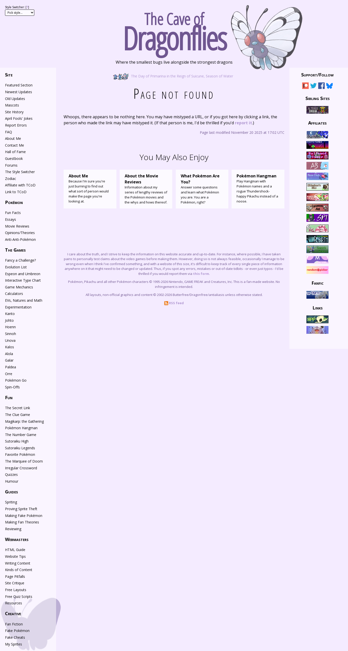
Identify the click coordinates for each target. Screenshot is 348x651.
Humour (11, 481)
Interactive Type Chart (23, 280)
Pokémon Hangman (21, 427)
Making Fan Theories (22, 522)
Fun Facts (13, 212)
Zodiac (10, 178)
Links (317, 308)
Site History (14, 112)
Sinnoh (10, 333)
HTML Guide (15, 549)
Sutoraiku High (17, 441)
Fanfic (317, 283)
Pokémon (14, 202)
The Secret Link (17, 407)
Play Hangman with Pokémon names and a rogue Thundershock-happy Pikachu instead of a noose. (258, 188)
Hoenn (10, 326)
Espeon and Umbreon (22, 273)
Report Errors (16, 125)
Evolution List (16, 267)
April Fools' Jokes (19, 118)
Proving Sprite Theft (21, 508)
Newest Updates (18, 91)
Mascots (12, 105)
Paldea (10, 367)
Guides (11, 492)
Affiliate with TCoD (20, 185)
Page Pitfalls (15, 576)
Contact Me (14, 145)
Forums (11, 165)
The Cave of (174, 29)
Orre (8, 373)
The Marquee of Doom (24, 461)
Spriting (11, 502)
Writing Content (17, 563)
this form (201, 273)
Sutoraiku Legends (20, 448)
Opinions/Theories (20, 232)
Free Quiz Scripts (18, 596)
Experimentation (18, 307)
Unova (10, 340)
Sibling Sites (317, 98)
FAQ (8, 132)
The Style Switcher (20, 171)
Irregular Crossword (21, 468)
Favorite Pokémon (20, 454)
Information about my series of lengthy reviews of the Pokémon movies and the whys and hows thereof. (146, 188)
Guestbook (14, 158)
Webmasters (17, 539)
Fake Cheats (15, 637)
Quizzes (11, 474)
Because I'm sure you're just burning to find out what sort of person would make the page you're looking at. (90, 188)
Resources (13, 603)
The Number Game (20, 434)
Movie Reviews (17, 226)
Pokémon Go (16, 380)
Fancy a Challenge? (20, 260)
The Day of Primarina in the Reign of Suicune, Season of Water (174, 75)
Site (9, 75)
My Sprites (13, 644)
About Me (13, 138)
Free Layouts (15, 589)
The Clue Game (17, 414)
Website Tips (15, 556)
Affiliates (317, 123)
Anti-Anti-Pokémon (20, 239)
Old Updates (15, 98)
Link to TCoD (16, 191)
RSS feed (174, 303)
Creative (13, 613)
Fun (9, 397)
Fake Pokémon (17, 630)
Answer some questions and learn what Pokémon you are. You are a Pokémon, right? (202, 188)
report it (243, 123)
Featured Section (19, 85)
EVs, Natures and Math (23, 300)
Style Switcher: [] (17, 7)
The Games (15, 250)
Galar (9, 360)
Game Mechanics (19, 287)
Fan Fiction (14, 624)
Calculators (14, 293)
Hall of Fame (15, 151)
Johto (9, 320)
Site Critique (14, 583)
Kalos (9, 347)
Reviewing (13, 528)
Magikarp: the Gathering (24, 421)
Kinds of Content (18, 569)
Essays (10, 219)
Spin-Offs (12, 387)
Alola (9, 353)
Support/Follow (317, 75)
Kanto (10, 313)
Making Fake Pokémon (23, 515)
